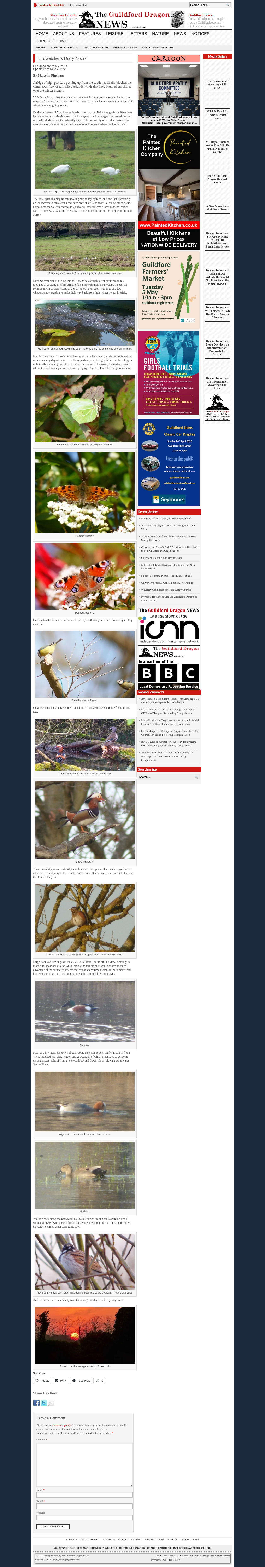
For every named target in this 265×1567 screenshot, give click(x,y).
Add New (173, 1555)
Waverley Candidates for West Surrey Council (166, 589)
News (180, 33)
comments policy (61, 1425)
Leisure (115, 33)
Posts (165, 1555)
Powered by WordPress (190, 1555)
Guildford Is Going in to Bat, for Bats (161, 557)
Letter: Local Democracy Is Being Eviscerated (166, 518)
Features (90, 33)
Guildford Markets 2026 (157, 47)
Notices (200, 33)
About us (63, 33)
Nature (160, 33)
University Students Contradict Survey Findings (167, 582)
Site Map (41, 47)
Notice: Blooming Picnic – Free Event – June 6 (166, 575)
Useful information (95, 47)
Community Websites (64, 47)
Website (40, 1512)
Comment (42, 1439)
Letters (138, 33)
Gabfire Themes (222, 1555)
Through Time (51, 41)
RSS (209, 1548)
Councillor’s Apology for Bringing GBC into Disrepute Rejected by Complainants (167, 756)
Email (40, 1501)
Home (42, 33)
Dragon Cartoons (125, 47)
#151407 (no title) (64, 1548)
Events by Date (90, 1539)
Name (40, 1489)
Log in (158, 1555)
